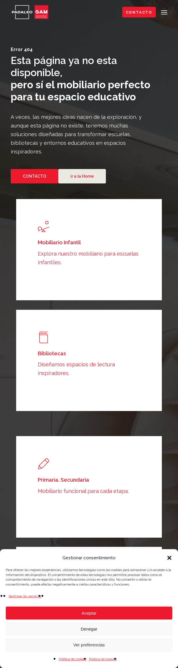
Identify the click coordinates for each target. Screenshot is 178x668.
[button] (169, 558)
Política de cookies (72, 659)
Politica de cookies (103, 659)
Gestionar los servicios (25, 596)
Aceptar (89, 613)
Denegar (89, 628)
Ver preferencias (89, 644)
